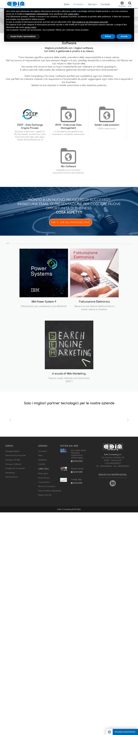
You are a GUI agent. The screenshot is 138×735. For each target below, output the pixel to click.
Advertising (10, 473)
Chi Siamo (42, 451)
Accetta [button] (124, 36)
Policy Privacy (44, 478)
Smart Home (77, 469)
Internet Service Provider (15, 455)
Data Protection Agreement (49, 491)
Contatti (105, 4)
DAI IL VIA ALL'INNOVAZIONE (70, 222)
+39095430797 (123, 466)
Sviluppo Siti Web (12, 460)
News (40, 455)
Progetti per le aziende (15, 468)
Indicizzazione (11, 477)
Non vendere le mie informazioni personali (90, 22)
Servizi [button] (92, 4)
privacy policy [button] (30, 27)
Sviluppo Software (13, 464)
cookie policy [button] (73, 14)
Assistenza (42, 460)
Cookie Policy (44, 482)
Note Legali (43, 474)
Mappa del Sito (45, 495)
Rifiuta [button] (108, 36)
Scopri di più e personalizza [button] (23, 36)
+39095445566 (106, 466)
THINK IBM (76, 480)
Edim (66, 4)
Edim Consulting (64, 509)
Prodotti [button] (79, 4)
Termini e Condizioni (46, 486)
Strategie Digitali (12, 451)
